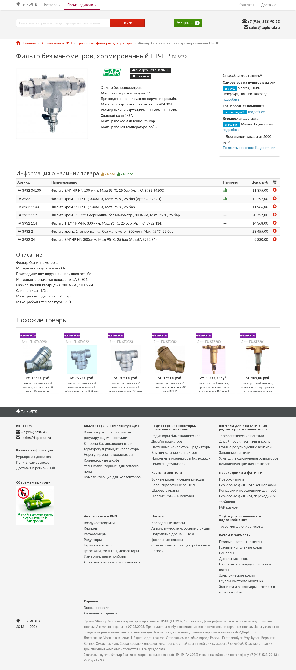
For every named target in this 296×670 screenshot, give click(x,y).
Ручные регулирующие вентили (245, 447)
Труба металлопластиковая (241, 526)
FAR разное (228, 507)
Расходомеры (95, 533)
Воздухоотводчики (99, 522)
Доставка (268, 4)
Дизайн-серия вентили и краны (245, 441)
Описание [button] (140, 76)
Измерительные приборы (105, 556)
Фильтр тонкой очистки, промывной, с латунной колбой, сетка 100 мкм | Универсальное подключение (213, 391)
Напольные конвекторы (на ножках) (181, 458)
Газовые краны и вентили (172, 496)
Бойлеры (226, 552)
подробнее (231, 99)
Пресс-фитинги (231, 479)
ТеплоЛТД (26, 4)
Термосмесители (98, 545)
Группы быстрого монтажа (241, 581)
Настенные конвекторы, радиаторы (181, 447)
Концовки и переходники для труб (247, 490)
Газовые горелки (98, 607)
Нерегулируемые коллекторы (108, 454)
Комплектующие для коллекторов (112, 477)
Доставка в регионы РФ (35, 468)
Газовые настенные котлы (240, 541)
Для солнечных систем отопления (112, 562)
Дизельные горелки (100, 613)
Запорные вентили (234, 452)
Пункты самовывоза (33, 462)
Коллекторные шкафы (102, 460)
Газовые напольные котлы (241, 547)
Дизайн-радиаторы (167, 441)
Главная (26, 43)
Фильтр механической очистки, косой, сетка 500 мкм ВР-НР (170, 387)
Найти (127, 23)
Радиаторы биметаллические (175, 435)
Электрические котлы (237, 575)
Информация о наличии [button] (150, 70)
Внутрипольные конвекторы (174, 452)
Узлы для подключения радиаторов (248, 458)
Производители (81, 4)
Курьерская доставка (33, 456)
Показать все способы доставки (249, 147)
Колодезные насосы (168, 522)
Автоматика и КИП (56, 43)
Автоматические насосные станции (180, 528)
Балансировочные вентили (174, 484)
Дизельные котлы (233, 558)
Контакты (246, 4)
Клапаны (91, 528)
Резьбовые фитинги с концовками (247, 484)
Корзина (188, 23)
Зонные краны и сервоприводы (177, 479)
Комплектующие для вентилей (244, 463)
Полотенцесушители (168, 463)
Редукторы (93, 539)
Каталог (52, 4)
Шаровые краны (165, 490)
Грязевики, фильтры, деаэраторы (105, 43)
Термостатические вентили (241, 435)
